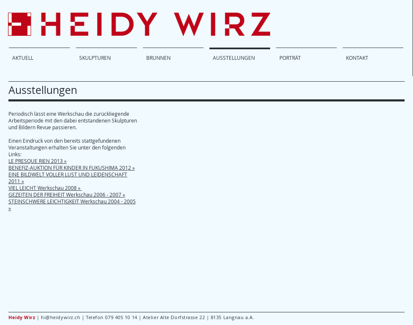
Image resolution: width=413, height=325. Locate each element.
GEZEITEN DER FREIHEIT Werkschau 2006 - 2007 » (66, 194)
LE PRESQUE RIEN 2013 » (37, 160)
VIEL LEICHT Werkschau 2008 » (45, 187)
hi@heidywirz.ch (60, 317)
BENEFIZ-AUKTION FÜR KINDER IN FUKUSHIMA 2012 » (71, 167)
